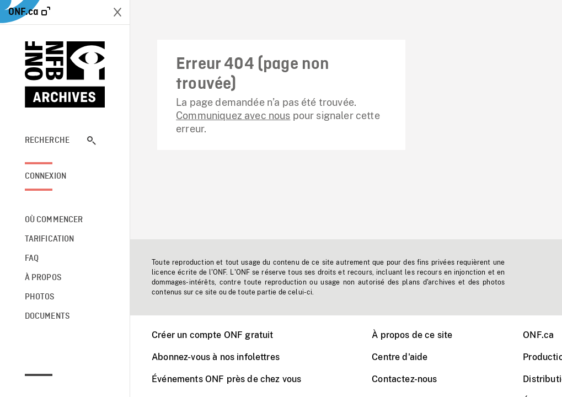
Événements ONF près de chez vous (226, 379)
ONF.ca (538, 335)
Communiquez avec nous (233, 115)
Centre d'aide (399, 357)
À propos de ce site (412, 335)
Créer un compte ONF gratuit (212, 335)
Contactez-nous (404, 379)
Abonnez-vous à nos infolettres (216, 357)
